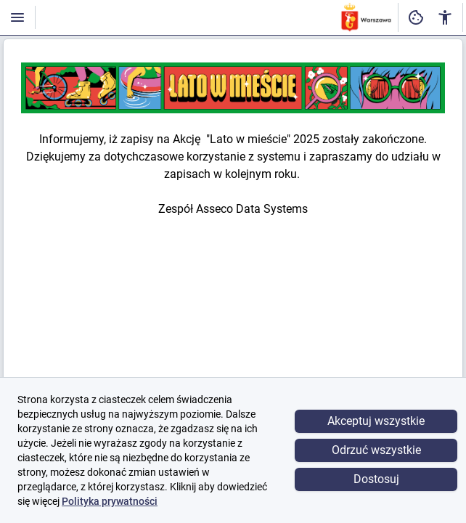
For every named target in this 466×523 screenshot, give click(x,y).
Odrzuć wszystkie (376, 450)
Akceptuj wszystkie (376, 421)
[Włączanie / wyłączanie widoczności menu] (17, 18)
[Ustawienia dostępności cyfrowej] (415, 18)
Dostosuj (376, 479)
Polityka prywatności (110, 501)
